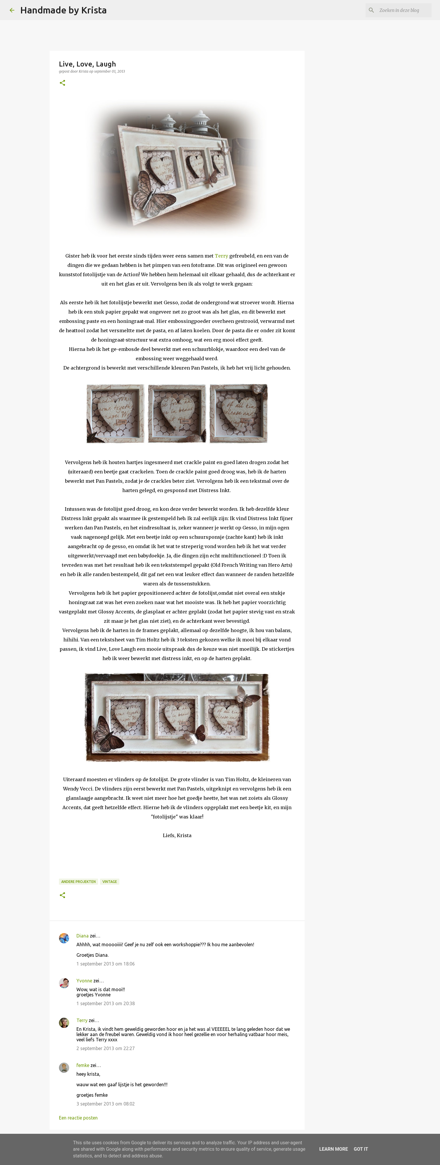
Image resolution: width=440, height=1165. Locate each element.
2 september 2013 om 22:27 (105, 1048)
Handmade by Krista (63, 10)
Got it (361, 1149)
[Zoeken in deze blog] (401, 10)
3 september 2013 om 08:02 (105, 1103)
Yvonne (84, 980)
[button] (62, 83)
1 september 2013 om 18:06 (105, 963)
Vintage (109, 882)
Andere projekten (78, 882)
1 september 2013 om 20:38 (105, 1003)
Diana (82, 935)
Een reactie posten (78, 1117)
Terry (221, 256)
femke (82, 1065)
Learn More (333, 1149)
